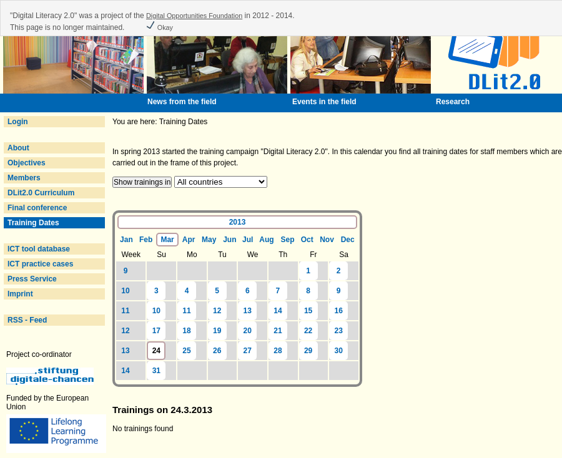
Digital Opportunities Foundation (194, 15)
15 (308, 310)
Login (17, 121)
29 (308, 350)
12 (217, 310)
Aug (266, 239)
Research (453, 101)
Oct (307, 239)
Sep (288, 239)
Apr (188, 239)
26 (217, 350)
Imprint (20, 294)
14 (278, 310)
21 (278, 330)
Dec (348, 239)
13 (248, 310)
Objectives (26, 162)
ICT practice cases (40, 264)
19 (217, 330)
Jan (126, 239)
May (209, 239)
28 (278, 350)
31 (156, 370)
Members (24, 177)
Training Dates (33, 222)
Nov (327, 239)
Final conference (37, 207)
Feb (145, 239)
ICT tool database (38, 249)
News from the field (182, 101)
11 (125, 310)
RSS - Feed (27, 320)
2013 (237, 222)
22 (308, 330)
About (18, 148)
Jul (247, 239)
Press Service (32, 279)
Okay (159, 27)
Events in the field (324, 101)
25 (186, 350)
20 (248, 330)
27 (248, 350)
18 (186, 330)
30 (339, 350)
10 (125, 290)
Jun (229, 239)
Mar (167, 239)
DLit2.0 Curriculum (40, 192)
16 (339, 310)
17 (156, 330)
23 (339, 330)
